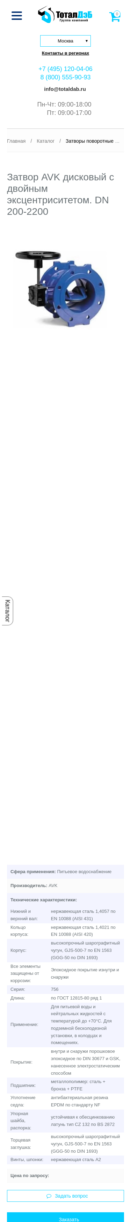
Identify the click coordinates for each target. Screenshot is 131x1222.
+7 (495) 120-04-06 (65, 68)
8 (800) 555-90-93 (65, 77)
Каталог (7, 611)
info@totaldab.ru (64, 89)
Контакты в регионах (65, 53)
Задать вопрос (67, 1196)
